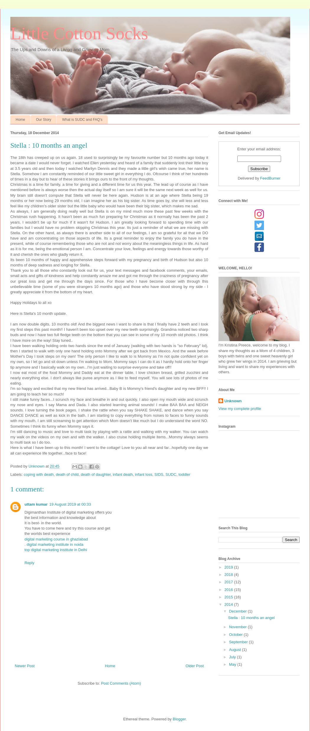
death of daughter (96, 474)
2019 (229, 567)
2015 (229, 597)
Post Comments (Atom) (121, 683)
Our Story (43, 120)
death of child (67, 474)
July (233, 657)
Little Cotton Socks (79, 33)
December (238, 611)
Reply (29, 563)
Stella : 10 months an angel (251, 618)
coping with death (39, 474)
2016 (229, 589)
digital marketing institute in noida (55, 544)
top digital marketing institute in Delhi (56, 550)
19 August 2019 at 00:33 (70, 504)
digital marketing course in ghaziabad (56, 539)
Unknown (233, 401)
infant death (123, 474)
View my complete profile (239, 408)
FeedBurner (270, 178)
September (239, 642)
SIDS (158, 474)
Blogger (179, 719)
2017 (229, 582)
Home (20, 120)
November (238, 627)
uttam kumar (36, 504)
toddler (184, 474)
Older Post (195, 666)
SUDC (171, 474)
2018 (229, 574)
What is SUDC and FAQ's (82, 120)
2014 (229, 604)
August (235, 649)
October (236, 634)
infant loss (143, 474)
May (233, 664)
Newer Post (25, 666)
